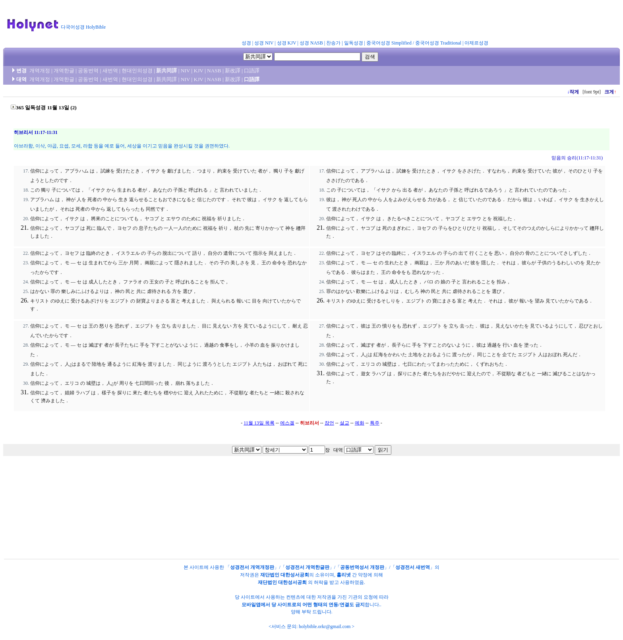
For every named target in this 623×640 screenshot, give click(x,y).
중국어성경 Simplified (389, 43)
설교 (344, 423)
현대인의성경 (137, 71)
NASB (214, 71)
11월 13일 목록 (259, 423)
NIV (185, 71)
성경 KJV (286, 43)
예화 (359, 423)
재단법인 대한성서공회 (284, 575)
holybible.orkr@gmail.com (324, 626)
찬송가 (333, 43)
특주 (374, 423)
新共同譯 (166, 71)
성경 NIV (263, 43)
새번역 (110, 71)
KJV (198, 71)
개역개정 (39, 71)
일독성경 (353, 43)
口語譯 (251, 71)
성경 (246, 43)
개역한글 (64, 71)
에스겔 (287, 423)
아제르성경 (476, 43)
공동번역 (88, 71)
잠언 (329, 423)
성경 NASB (311, 43)
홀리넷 (344, 575)
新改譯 (232, 71)
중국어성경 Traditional (438, 43)
